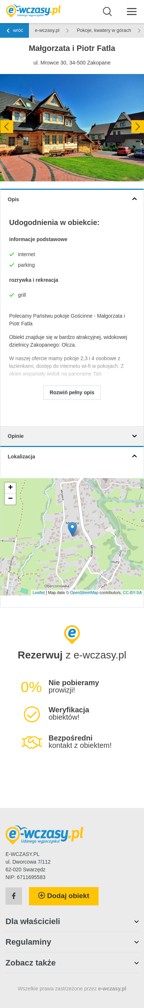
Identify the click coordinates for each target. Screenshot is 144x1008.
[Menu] (131, 11)
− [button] (10, 499)
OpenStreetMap (84, 592)
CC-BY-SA (132, 592)
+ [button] (10, 488)
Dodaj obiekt (63, 896)
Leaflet (39, 592)
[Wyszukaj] (107, 11)
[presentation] (6, 126)
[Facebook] (13, 896)
